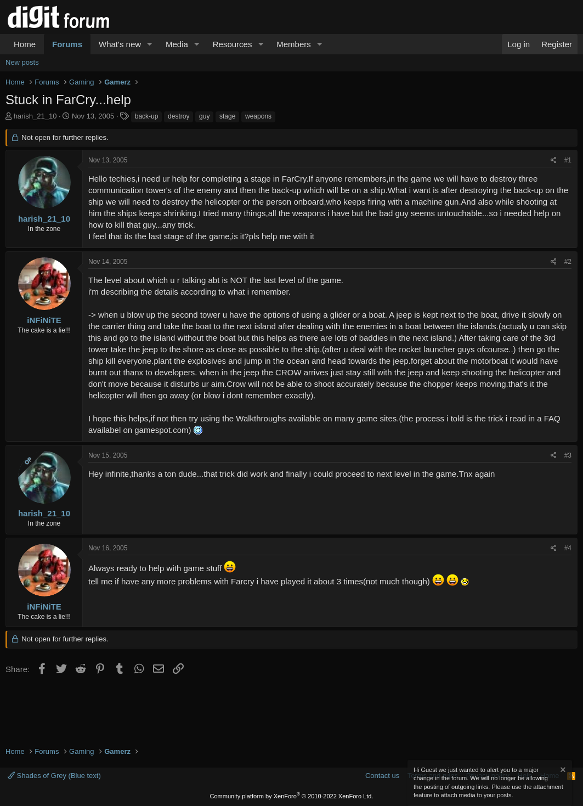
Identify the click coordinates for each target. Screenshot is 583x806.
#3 (567, 455)
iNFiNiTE (44, 320)
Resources (232, 44)
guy (204, 116)
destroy (178, 116)
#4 (567, 548)
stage (227, 116)
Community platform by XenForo (291, 796)
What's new (120, 44)
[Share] (554, 160)
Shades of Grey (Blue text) (54, 775)
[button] (149, 44)
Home (25, 44)
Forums (67, 44)
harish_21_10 (35, 116)
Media (177, 44)
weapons (258, 116)
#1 (567, 160)
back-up (147, 116)
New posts (22, 62)
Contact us (382, 775)
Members (293, 44)
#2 (567, 262)
